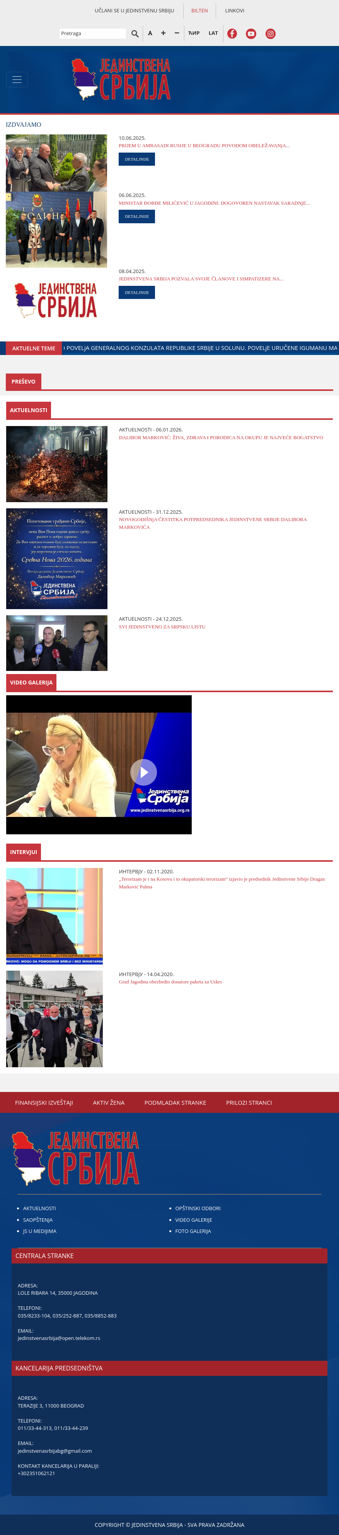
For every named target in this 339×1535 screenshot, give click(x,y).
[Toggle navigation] (17, 79)
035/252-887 (67, 1315)
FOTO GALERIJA (193, 1231)
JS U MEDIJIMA (39, 1231)
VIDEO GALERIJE (194, 1219)
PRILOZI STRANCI (249, 1102)
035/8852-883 (101, 1315)
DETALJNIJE (137, 159)
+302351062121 (36, 1473)
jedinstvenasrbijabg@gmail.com (55, 1450)
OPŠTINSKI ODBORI (198, 1208)
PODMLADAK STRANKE (175, 1102)
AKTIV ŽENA (109, 1102)
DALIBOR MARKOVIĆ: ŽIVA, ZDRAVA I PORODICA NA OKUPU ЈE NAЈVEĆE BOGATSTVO (221, 437)
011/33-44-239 (71, 1428)
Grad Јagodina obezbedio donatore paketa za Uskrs (170, 982)
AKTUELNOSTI (39, 1208)
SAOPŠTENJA (38, 1219)
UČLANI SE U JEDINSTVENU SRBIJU (134, 10)
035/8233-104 (34, 1315)
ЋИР (193, 32)
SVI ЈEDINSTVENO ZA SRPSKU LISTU (162, 627)
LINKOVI (234, 10)
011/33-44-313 (34, 1428)
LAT (213, 32)
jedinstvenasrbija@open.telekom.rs (59, 1338)
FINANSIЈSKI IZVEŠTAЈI (44, 1102)
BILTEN (199, 10)
